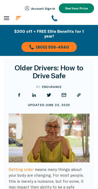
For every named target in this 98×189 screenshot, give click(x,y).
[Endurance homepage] (30, 18)
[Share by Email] (64, 95)
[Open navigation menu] (6, 18)
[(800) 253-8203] (72, 18)
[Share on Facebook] (19, 95)
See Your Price (76, 8)
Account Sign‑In (40, 8)
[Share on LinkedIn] (34, 95)
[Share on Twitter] (49, 95)
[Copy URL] (79, 95)
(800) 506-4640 (49, 47)
